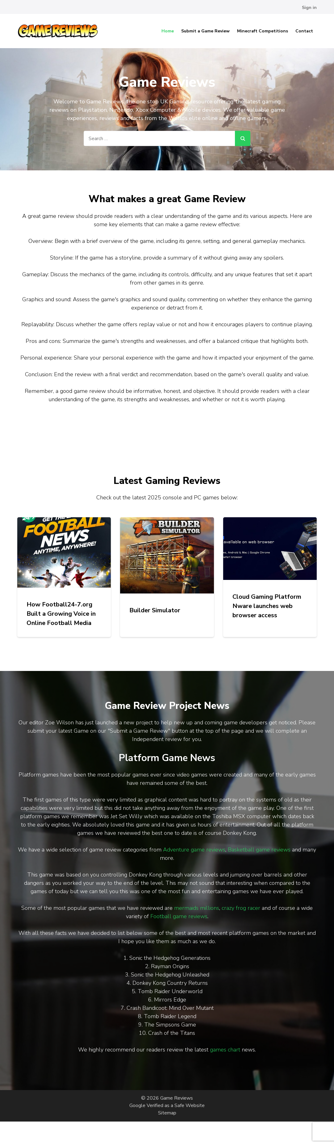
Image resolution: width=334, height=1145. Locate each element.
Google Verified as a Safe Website (167, 1105)
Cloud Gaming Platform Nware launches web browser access (266, 606)
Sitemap (167, 1113)
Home (167, 31)
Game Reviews (176, 1098)
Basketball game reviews (259, 849)
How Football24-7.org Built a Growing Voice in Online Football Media (61, 613)
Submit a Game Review (205, 31)
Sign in (309, 7)
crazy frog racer (241, 908)
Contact (304, 31)
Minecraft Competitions (262, 31)
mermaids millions (196, 908)
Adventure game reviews (194, 849)
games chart (225, 1049)
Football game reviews (178, 916)
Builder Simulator (154, 610)
